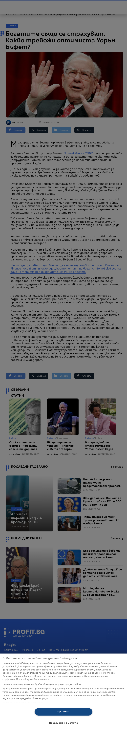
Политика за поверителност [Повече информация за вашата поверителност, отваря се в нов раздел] (33, 679)
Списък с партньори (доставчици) (22, 702)
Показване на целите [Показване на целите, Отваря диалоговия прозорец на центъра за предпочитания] (63, 723)
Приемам (63, 712)
